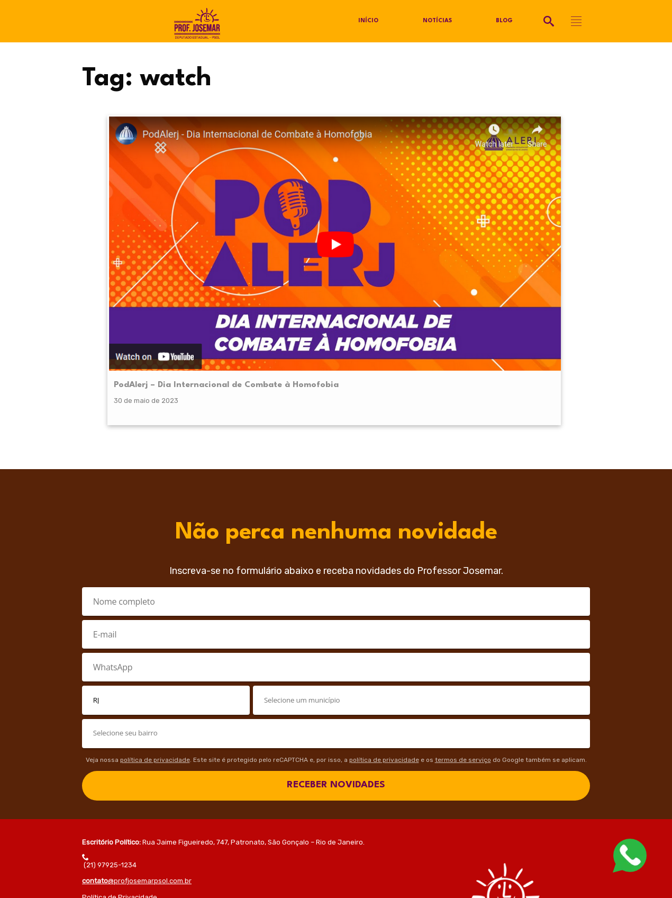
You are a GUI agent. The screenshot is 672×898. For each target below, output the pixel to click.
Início (368, 21)
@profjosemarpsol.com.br (137, 716)
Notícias (436, 21)
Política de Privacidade (119, 732)
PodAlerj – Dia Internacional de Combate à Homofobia (161, 206)
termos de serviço (463, 594)
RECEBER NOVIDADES (336, 620)
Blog (504, 21)
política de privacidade (155, 594)
